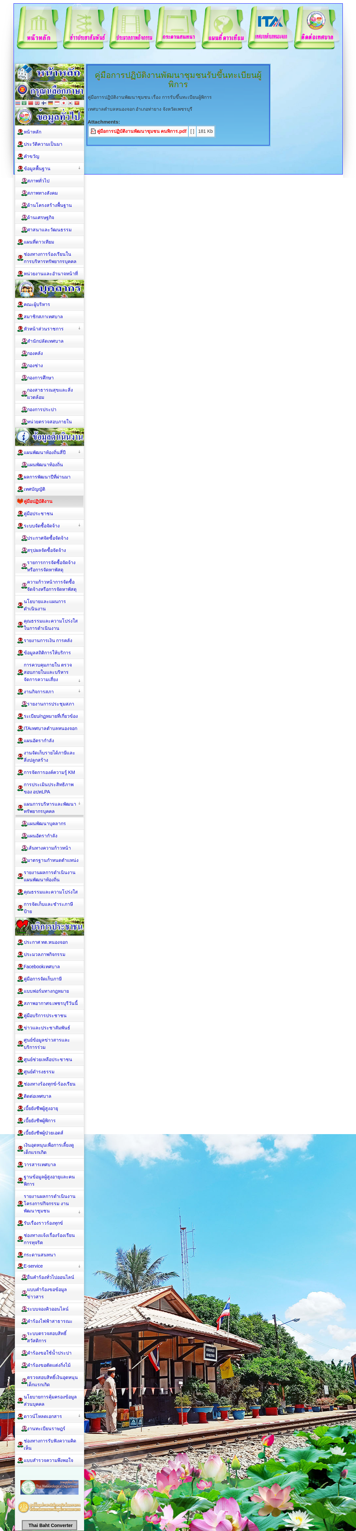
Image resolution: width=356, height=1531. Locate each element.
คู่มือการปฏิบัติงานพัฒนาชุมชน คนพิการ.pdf (142, 131)
